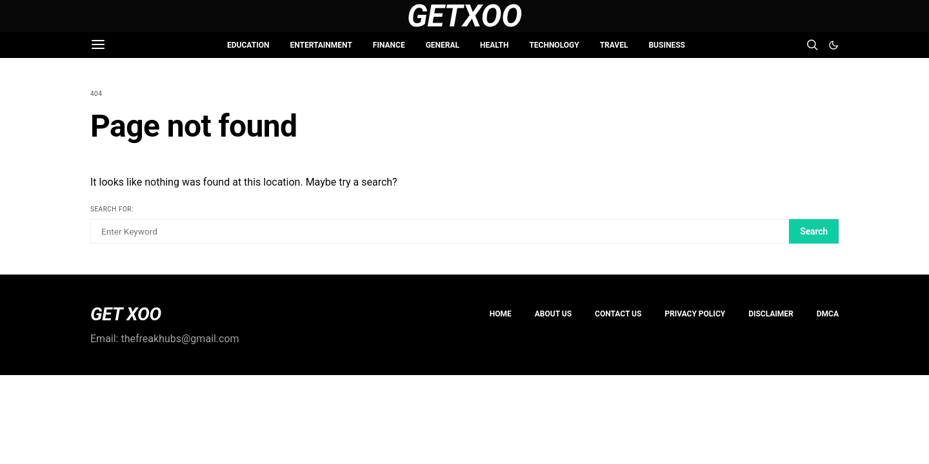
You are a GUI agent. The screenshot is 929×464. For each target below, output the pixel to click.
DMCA (828, 313)
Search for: (112, 209)
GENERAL (442, 45)
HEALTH (494, 45)
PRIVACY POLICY (694, 313)
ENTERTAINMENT (321, 45)
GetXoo (464, 16)
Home (501, 313)
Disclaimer (771, 313)
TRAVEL (614, 45)
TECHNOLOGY (554, 45)
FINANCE (389, 45)
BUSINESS (666, 45)
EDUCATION (248, 45)
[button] (833, 45)
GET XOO (125, 314)
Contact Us (618, 313)
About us (553, 313)
